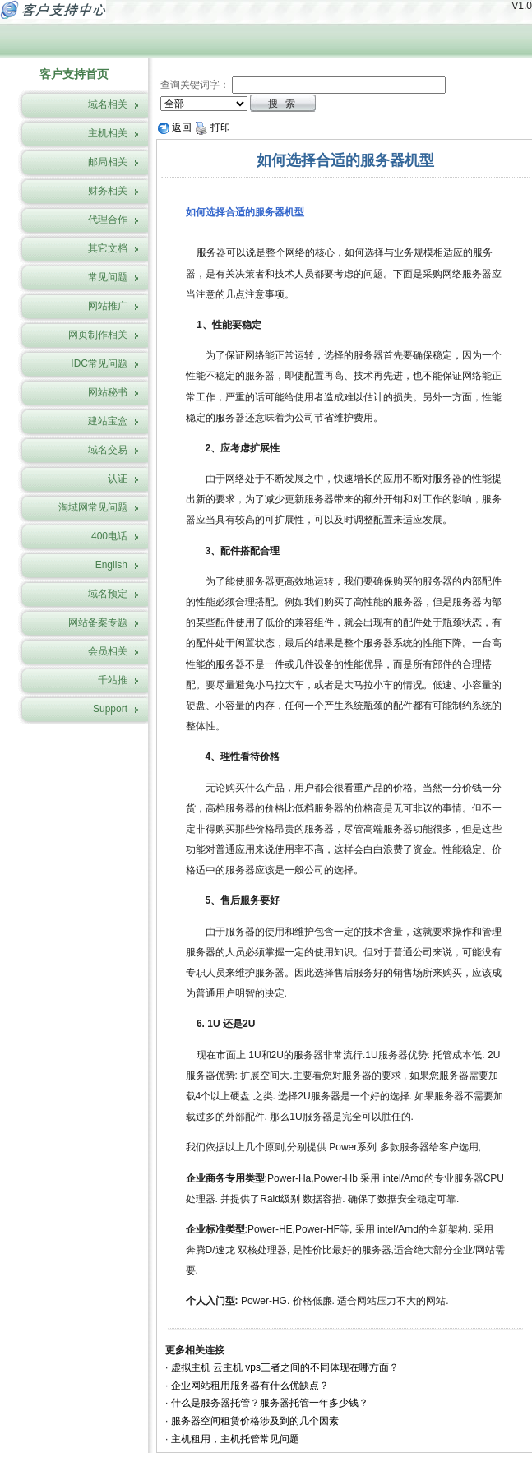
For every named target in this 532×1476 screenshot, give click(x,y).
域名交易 (107, 450)
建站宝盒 (107, 421)
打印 (212, 127)
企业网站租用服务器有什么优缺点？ (250, 1385)
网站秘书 (107, 392)
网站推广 (107, 306)
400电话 (109, 536)
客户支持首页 (74, 74)
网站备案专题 (97, 622)
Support (110, 709)
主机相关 (107, 133)
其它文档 (107, 248)
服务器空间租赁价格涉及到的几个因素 (255, 1421)
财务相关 (107, 191)
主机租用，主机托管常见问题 (235, 1439)
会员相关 (107, 651)
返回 (175, 127)
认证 (117, 478)
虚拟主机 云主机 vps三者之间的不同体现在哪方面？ (285, 1367)
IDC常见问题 (99, 363)
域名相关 (107, 104)
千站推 (112, 680)
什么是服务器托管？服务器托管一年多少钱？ (269, 1403)
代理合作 (107, 219)
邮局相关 (107, 162)
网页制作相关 (97, 334)
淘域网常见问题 (92, 507)
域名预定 (107, 593)
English (111, 565)
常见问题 (107, 277)
